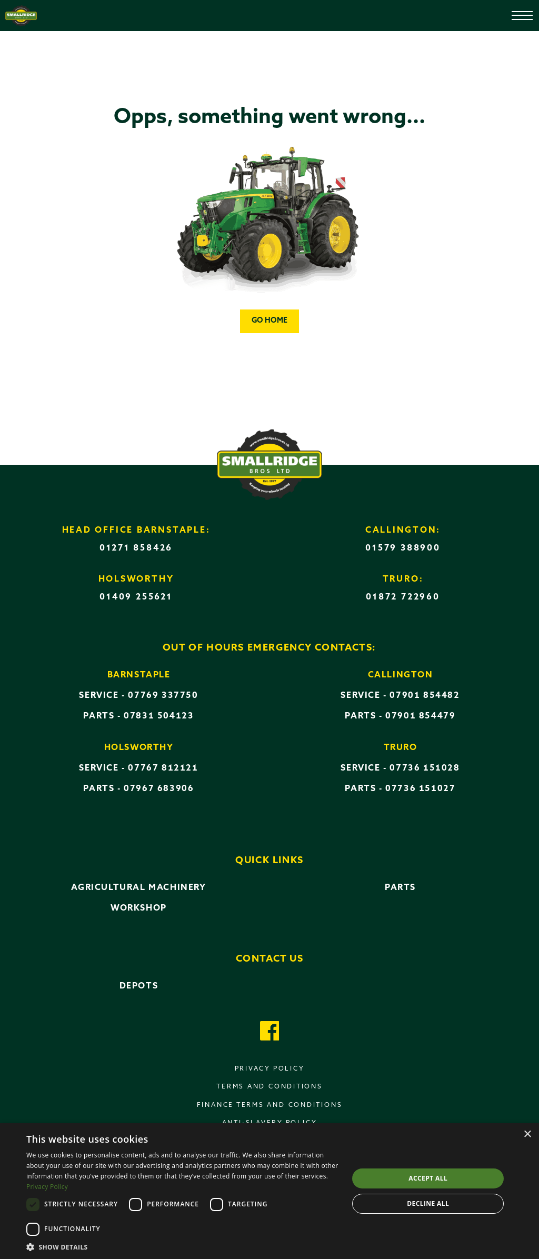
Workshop (139, 908)
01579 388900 (402, 548)
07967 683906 (159, 789)
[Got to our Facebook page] (270, 1032)
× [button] (527, 1134)
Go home (269, 321)
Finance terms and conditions (270, 1105)
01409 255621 (135, 597)
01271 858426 (136, 548)
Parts (400, 888)
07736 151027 (420, 789)
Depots (138, 986)
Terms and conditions (269, 1087)
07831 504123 (159, 716)
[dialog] (269, 1191)
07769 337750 (163, 696)
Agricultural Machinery (138, 888)
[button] (182, 1246)
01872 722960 (403, 597)
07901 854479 (420, 716)
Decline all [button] (428, 1203)
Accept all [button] (427, 1178)
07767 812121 (163, 768)
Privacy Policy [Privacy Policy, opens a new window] (47, 1186)
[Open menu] (515, 11)
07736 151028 (425, 768)
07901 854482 (425, 696)
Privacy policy (270, 1069)
